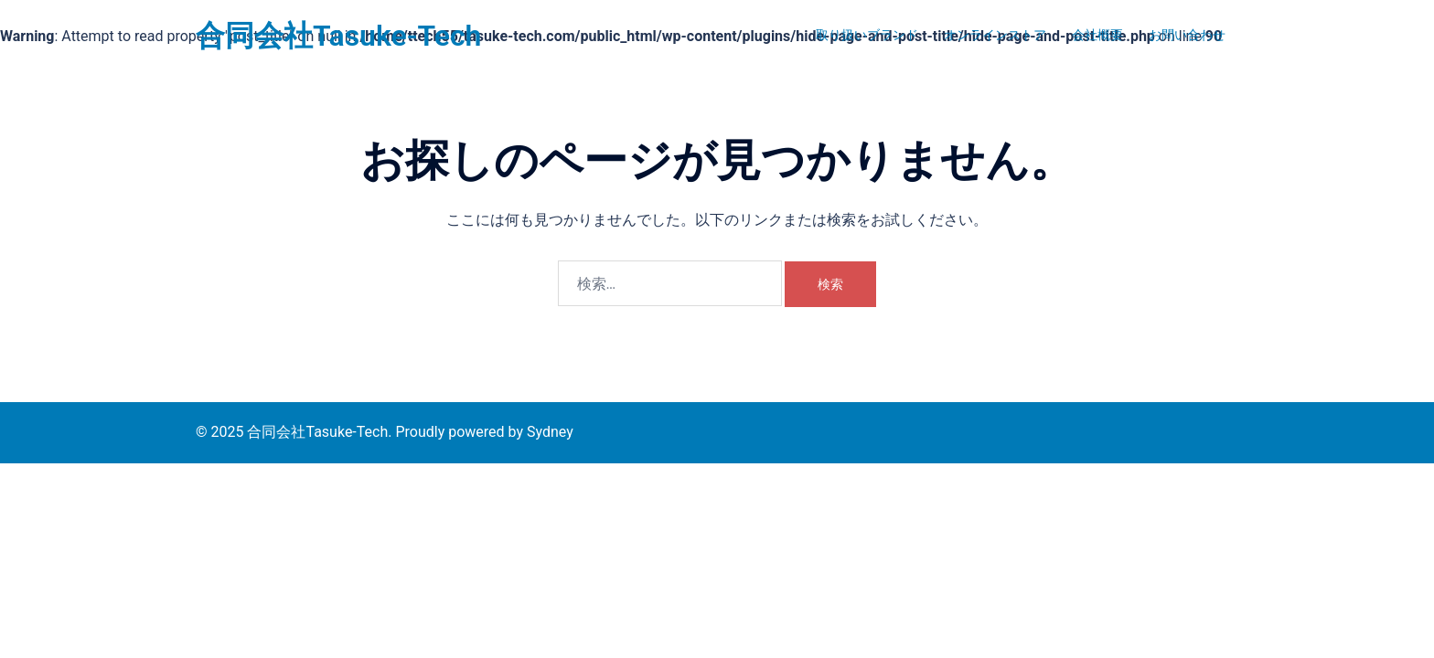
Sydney (550, 431)
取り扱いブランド (867, 34)
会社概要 (1097, 34)
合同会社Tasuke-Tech (338, 35)
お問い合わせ (1187, 34)
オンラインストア (995, 34)
